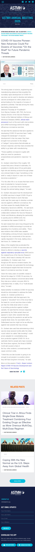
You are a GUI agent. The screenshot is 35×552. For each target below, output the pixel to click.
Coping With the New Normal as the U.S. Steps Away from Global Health (16, 463)
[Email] (17, 518)
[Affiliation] (17, 522)
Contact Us (5, 499)
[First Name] (17, 511)
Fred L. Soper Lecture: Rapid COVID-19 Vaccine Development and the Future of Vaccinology (16, 365)
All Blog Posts (22, 31)
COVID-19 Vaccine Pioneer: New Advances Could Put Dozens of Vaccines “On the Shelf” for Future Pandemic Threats (16, 33)
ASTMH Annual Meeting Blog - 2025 (9, 31)
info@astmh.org (5, 502)
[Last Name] (17, 514)
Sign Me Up (6, 528)
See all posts (17, 481)
